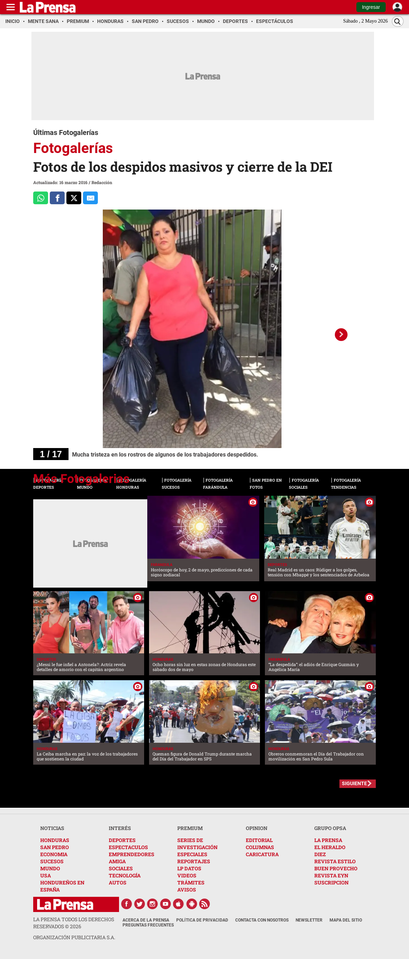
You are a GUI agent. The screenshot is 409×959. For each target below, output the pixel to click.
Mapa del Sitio (346, 920)
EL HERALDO (329, 847)
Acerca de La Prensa (146, 920)
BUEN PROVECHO (335, 868)
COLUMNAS (260, 847)
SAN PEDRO (54, 847)
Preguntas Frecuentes (148, 925)
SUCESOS (52, 861)
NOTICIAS (52, 828)
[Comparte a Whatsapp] (40, 198)
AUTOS (117, 882)
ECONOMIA (53, 854)
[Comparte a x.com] (73, 198)
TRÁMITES (190, 882)
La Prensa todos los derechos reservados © (73, 923)
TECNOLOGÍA (125, 875)
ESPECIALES (192, 854)
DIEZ (320, 854)
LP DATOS (189, 868)
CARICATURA (262, 854)
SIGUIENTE (354, 783)
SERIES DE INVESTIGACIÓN (197, 844)
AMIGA (117, 861)
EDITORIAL (259, 840)
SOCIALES (121, 868)
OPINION (256, 828)
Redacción (101, 182)
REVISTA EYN (331, 875)
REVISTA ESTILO (335, 861)
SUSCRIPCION (331, 882)
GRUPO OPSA (330, 828)
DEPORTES (122, 840)
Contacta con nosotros (262, 920)
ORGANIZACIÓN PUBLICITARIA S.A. (74, 937)
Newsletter (309, 920)
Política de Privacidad (202, 920)
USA (45, 875)
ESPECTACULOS (128, 847)
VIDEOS (186, 875)
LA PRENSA (328, 840)
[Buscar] (398, 21)
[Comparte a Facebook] (57, 198)
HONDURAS (54, 840)
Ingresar (371, 7)
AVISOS (186, 889)
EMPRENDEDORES (131, 854)
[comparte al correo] (90, 198)
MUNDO (50, 868)
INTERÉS (120, 828)
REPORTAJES (193, 861)
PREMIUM (190, 828)
